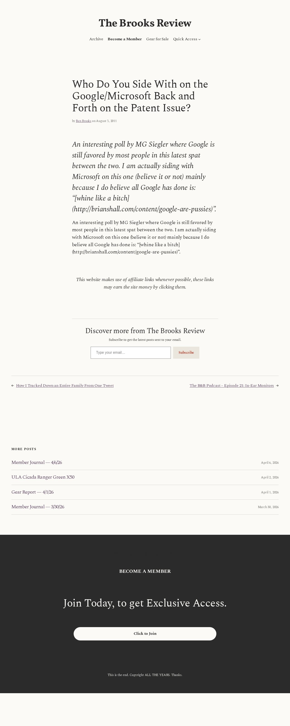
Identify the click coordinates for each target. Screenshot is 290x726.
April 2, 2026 (270, 477)
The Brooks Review (145, 23)
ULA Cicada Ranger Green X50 (42, 477)
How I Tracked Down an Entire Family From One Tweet (65, 385)
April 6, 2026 (270, 462)
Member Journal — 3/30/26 (37, 507)
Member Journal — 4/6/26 (36, 462)
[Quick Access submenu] (199, 39)
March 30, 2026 (268, 507)
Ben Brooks (83, 121)
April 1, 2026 (270, 492)
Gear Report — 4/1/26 (32, 492)
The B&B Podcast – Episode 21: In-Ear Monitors (232, 385)
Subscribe (186, 352)
